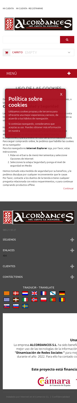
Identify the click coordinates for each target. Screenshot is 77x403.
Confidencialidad (61, 396)
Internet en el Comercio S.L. (34, 396)
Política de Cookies (30, 130)
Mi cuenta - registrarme (29, 8)
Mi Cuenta (8, 8)
